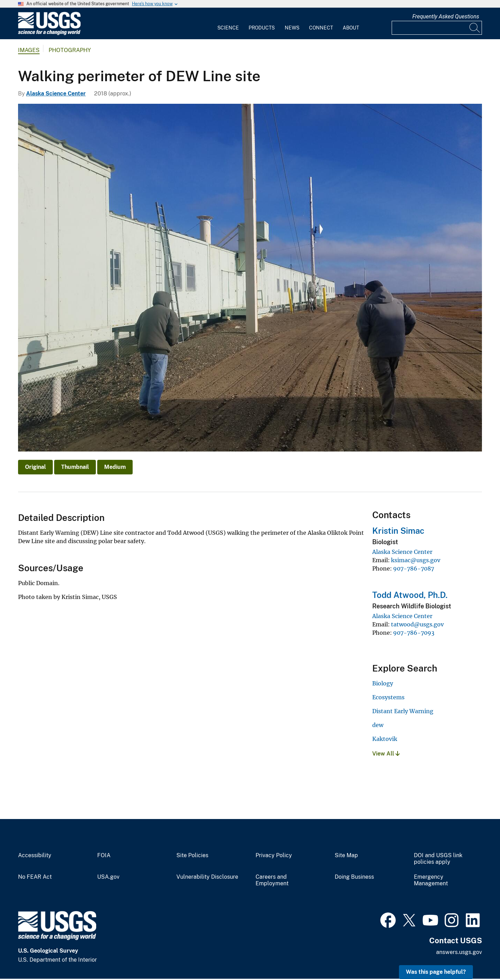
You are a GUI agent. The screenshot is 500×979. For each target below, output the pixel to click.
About (351, 28)
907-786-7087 (413, 568)
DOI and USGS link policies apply (438, 858)
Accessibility (34, 855)
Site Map (346, 855)
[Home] (49, 33)
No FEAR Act (35, 877)
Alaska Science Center (56, 93)
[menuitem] (228, 23)
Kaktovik (384, 738)
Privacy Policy (274, 855)
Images (29, 50)
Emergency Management (431, 880)
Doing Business (354, 877)
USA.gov (108, 877)
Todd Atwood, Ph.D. (410, 595)
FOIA (103, 855)
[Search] (475, 28)
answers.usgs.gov (459, 952)
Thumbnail (75, 467)
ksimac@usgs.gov (415, 560)
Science (228, 28)
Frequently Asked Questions (445, 16)
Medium (115, 467)
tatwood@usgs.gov (417, 624)
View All (386, 753)
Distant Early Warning (402, 711)
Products (262, 28)
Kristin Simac (398, 530)
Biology (382, 683)
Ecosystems (388, 697)
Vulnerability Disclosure (207, 877)
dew (377, 724)
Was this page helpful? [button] (436, 972)
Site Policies (192, 855)
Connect (321, 28)
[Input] (437, 28)
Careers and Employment (272, 880)
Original (35, 467)
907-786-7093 (413, 632)
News (292, 28)
